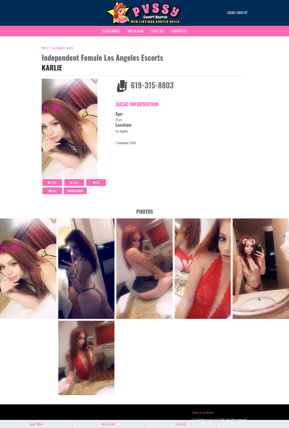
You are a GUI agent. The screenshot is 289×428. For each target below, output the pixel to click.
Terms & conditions (203, 412)
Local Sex (157, 31)
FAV (96, 182)
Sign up (242, 12)
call (74, 182)
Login (231, 12)
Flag (52, 191)
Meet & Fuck (136, 31)
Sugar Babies (111, 31)
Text (52, 182)
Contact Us (179, 31)
